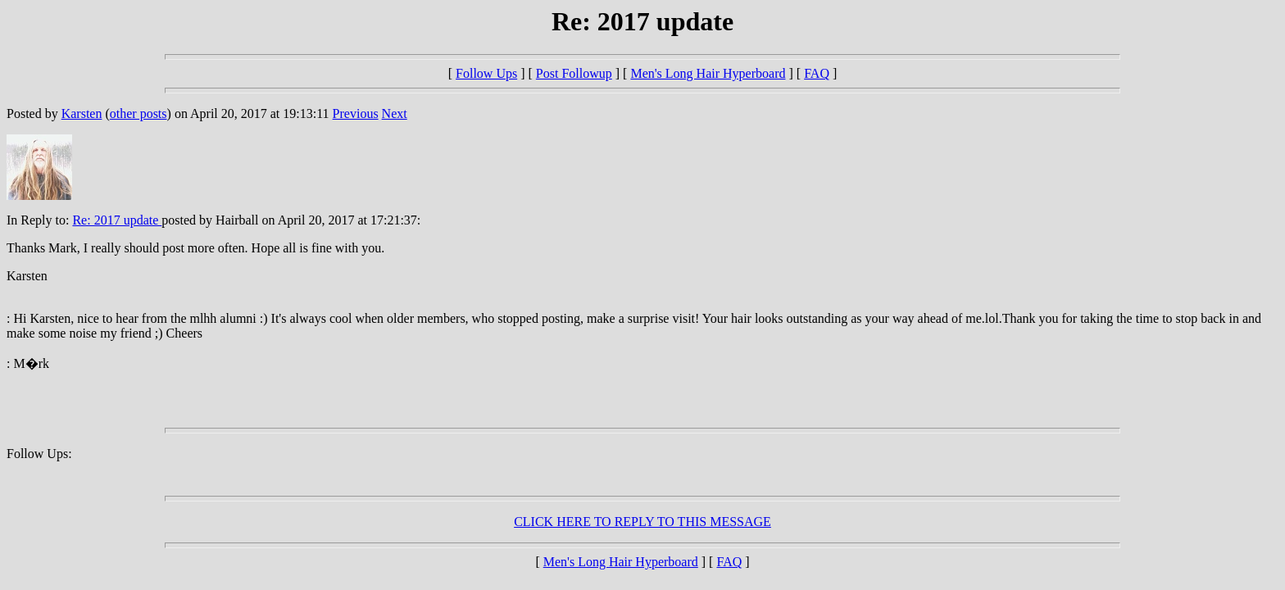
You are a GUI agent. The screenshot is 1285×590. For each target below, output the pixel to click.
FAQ (816, 73)
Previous (356, 113)
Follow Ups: (39, 454)
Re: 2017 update (116, 220)
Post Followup (574, 73)
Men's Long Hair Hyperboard (707, 73)
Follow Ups (486, 73)
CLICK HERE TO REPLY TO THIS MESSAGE (642, 522)
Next (394, 113)
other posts (138, 113)
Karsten (81, 113)
